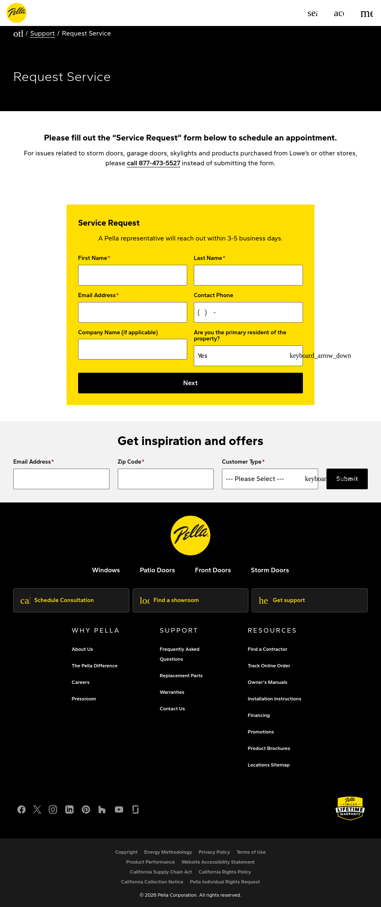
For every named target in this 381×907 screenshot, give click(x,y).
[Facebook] (21, 808)
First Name (92, 258)
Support (42, 33)
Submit (347, 479)
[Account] (339, 13)
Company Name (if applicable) (118, 332)
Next (190, 383)
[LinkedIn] (69, 808)
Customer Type (242, 462)
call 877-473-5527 (153, 163)
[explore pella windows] (106, 570)
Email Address (97, 295)
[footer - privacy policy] (214, 852)
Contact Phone (213, 295)
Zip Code (129, 462)
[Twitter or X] (37, 808)
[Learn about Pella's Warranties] (350, 808)
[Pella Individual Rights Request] (225, 881)
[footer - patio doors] (157, 570)
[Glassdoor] (135, 808)
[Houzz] (102, 808)
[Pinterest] (86, 808)
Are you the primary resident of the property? (240, 336)
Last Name (208, 258)
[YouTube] (119, 808)
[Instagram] (53, 808)
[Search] (312, 13)
